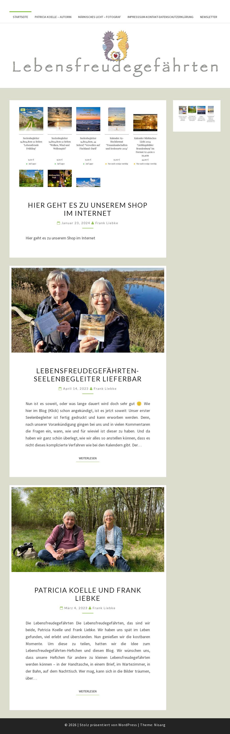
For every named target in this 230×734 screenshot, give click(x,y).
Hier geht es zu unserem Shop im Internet (88, 209)
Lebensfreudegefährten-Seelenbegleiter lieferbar (88, 375)
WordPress (127, 725)
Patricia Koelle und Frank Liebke (87, 594)
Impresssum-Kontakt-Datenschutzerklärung (160, 17)
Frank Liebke (106, 223)
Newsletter (208, 17)
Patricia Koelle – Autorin (53, 17)
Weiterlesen (89, 458)
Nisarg (160, 725)
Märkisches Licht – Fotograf (99, 17)
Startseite (20, 17)
